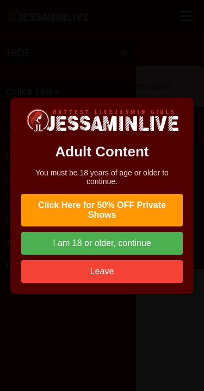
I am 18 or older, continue (102, 243)
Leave (102, 271)
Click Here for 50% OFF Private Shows (102, 209)
